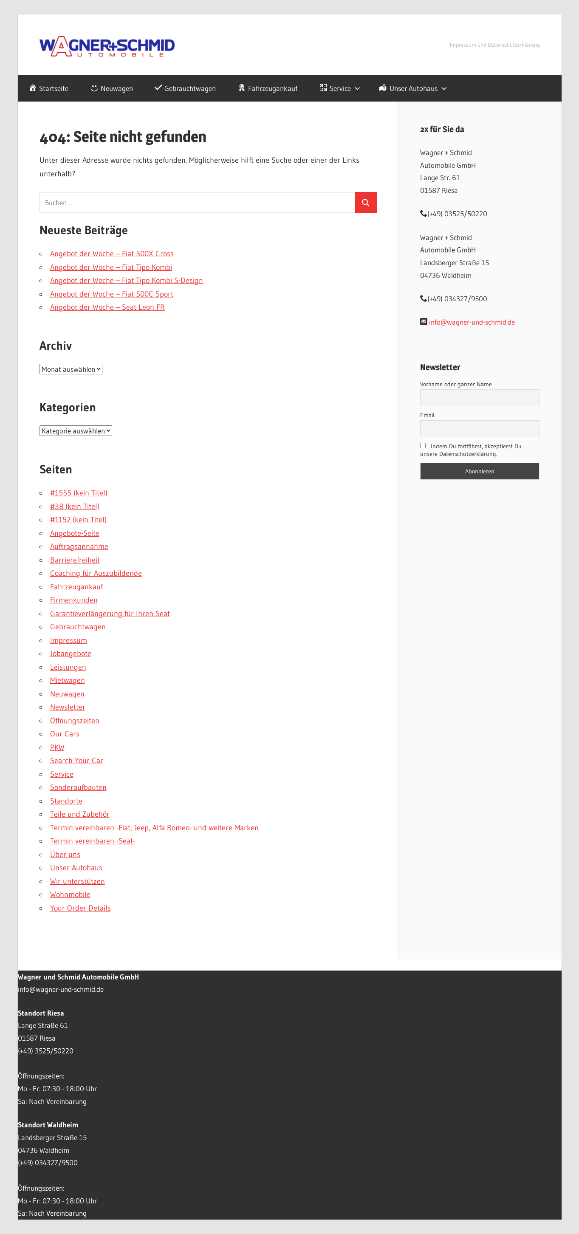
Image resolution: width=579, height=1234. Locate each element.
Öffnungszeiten (74, 720)
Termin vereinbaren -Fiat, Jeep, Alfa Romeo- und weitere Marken (154, 827)
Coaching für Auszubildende (96, 573)
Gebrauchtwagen (78, 626)
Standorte (66, 801)
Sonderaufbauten (78, 787)
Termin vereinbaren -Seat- (92, 841)
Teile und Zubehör (80, 814)
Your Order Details (80, 908)
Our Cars (64, 734)
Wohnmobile (70, 894)
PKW (57, 747)
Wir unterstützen (77, 881)
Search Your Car (76, 760)
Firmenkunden (74, 600)
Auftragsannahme (79, 546)
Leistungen (68, 667)
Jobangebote (70, 653)
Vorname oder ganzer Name (456, 384)
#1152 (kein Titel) (78, 519)
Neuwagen (67, 694)
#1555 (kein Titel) (78, 493)
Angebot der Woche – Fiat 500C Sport (111, 294)
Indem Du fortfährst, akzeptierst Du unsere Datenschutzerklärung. (471, 450)
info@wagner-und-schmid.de (472, 321)
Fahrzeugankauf (76, 587)
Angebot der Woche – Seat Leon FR (107, 307)
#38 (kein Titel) (74, 506)
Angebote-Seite (74, 533)
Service (61, 774)
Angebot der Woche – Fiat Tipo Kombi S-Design (126, 280)
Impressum (68, 640)
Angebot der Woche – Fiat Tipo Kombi (111, 267)
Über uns (65, 854)
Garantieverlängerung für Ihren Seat (110, 613)
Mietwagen (67, 680)
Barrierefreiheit (75, 560)
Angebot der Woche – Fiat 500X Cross (112, 253)
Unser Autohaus (76, 867)
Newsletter (67, 707)
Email (427, 415)
